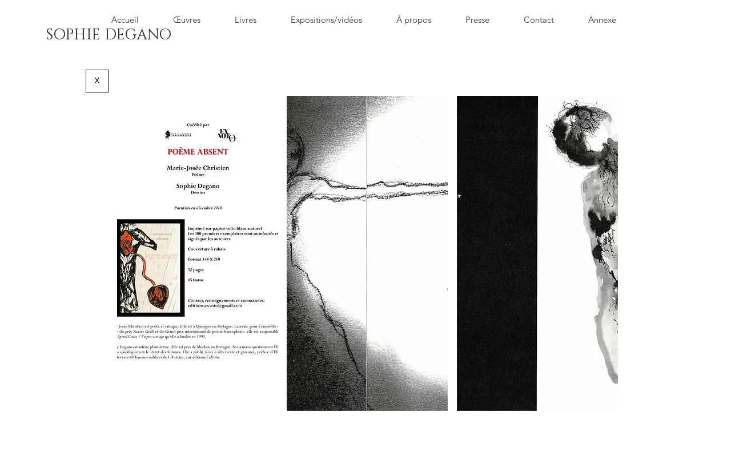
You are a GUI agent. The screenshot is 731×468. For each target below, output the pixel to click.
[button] (197, 253)
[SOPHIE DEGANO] (108, 35)
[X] (97, 81)
